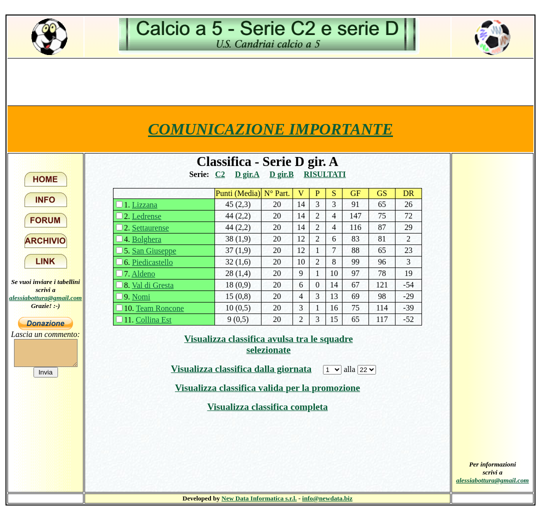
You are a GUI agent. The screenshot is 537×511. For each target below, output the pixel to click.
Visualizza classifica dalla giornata (241, 369)
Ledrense (147, 216)
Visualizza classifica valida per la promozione (267, 387)
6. (148, 262)
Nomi (141, 296)
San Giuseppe (154, 250)
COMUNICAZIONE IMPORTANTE (270, 129)
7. (139, 274)
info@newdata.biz (327, 498)
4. (143, 239)
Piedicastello (152, 262)
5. (150, 250)
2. (143, 216)
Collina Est (154, 320)
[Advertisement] (270, 81)
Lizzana (145, 204)
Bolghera (147, 239)
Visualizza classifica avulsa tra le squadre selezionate (268, 344)
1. (141, 204)
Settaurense (150, 228)
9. (137, 296)
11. (148, 320)
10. (154, 308)
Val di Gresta (153, 285)
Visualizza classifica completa (267, 407)
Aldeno (143, 274)
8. (149, 285)
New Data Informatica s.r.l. (259, 498)
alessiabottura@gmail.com (45, 298)
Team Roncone (160, 308)
